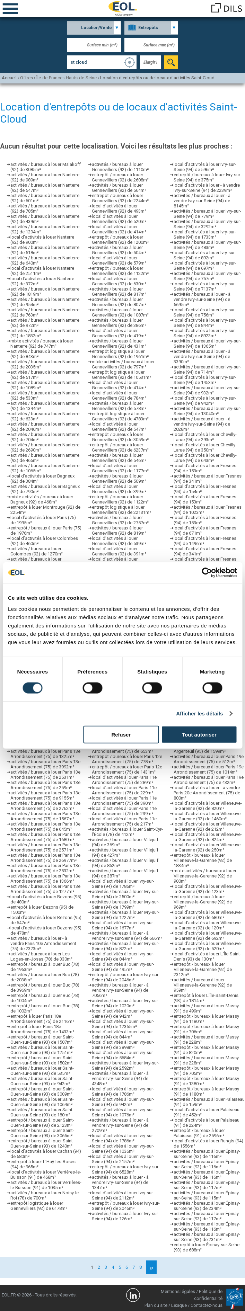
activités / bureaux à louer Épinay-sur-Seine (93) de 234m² (207, 1206)
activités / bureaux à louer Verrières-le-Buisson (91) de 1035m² (45, 1185)
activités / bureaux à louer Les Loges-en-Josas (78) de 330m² (41, 956)
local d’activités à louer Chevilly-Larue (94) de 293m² (205, 437)
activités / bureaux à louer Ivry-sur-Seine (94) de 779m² (207, 213)
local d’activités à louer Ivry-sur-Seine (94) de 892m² (205, 255)
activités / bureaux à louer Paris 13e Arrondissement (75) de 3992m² (45, 764)
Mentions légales (178, 1291)
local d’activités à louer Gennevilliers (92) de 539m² (119, 541)
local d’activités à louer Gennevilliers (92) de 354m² (119, 561)
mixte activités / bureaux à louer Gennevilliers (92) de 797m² (123, 364)
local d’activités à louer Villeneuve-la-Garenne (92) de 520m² (208, 946)
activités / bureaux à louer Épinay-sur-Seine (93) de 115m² (207, 1195)
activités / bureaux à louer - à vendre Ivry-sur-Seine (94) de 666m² (127, 935)
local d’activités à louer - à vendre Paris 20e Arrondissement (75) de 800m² (207, 793)
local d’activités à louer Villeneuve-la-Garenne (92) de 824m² (208, 837)
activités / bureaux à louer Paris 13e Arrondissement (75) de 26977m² (45, 858)
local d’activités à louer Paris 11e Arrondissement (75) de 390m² (124, 800)
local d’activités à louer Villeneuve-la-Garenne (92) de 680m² (208, 915)
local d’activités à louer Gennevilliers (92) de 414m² (119, 229)
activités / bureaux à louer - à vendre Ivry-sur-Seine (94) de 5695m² (202, 299)
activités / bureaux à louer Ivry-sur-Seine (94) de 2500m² (125, 894)
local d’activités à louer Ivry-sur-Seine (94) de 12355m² (123, 1024)
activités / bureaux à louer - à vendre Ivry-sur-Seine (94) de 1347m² (120, 1182)
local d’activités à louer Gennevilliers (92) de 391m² (119, 551)
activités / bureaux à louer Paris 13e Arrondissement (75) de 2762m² (45, 806)
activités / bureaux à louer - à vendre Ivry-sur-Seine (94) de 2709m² (120, 1125)
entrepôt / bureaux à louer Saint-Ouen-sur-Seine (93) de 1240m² (42, 1143)
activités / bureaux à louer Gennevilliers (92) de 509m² (119, 478)
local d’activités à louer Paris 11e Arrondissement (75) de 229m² (124, 790)
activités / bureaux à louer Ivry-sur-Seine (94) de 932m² (207, 390)
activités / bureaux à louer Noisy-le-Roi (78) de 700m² (45, 1195)
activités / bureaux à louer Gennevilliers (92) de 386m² (119, 323)
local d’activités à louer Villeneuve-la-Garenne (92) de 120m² (208, 925)
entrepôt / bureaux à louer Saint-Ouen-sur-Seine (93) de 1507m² (42, 1039)
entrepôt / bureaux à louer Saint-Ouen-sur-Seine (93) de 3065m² (42, 1133)
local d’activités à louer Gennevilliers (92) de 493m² (119, 208)
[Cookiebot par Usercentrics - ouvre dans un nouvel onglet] (206, 573)
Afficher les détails (199, 713)
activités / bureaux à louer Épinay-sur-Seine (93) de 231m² (207, 1237)
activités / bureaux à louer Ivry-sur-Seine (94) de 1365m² (207, 343)
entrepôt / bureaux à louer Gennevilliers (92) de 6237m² (120, 447)
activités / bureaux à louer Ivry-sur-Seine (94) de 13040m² (207, 411)
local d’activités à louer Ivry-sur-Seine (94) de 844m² (123, 956)
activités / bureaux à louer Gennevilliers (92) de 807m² (119, 302)
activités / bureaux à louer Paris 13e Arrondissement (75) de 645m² (45, 826)
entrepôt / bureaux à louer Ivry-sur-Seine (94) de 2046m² (126, 977)
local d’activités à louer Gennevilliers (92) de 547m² (119, 426)
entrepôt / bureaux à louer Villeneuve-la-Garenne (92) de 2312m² (203, 969)
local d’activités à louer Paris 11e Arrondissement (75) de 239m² (124, 811)
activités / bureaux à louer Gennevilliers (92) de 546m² (119, 458)
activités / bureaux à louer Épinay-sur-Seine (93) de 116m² (207, 1154)
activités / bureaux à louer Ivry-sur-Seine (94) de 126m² (125, 1216)
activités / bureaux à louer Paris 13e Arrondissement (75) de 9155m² (45, 795)
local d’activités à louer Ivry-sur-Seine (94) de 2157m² (123, 1159)
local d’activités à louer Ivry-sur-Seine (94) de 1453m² (205, 380)
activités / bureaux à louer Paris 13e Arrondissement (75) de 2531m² (45, 774)
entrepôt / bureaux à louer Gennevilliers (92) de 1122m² (120, 271)
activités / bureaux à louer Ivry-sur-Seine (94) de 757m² (207, 276)
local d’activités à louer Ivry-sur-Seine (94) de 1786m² (123, 884)
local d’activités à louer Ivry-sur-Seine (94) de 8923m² (205, 333)
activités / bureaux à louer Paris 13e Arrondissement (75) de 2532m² (45, 868)
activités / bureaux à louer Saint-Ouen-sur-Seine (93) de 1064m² (42, 1102)
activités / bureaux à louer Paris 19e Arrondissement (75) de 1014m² (209, 769)
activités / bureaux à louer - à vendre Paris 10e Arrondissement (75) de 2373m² (43, 943)
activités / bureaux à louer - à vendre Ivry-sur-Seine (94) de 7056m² (120, 990)
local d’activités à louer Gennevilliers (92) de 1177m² (120, 468)
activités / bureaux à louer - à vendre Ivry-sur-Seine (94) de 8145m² (202, 200)
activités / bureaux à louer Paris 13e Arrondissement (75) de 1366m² (45, 878)
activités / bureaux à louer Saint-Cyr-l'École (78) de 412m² (127, 832)
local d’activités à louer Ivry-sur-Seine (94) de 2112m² (123, 1195)
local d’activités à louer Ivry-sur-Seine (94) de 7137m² (205, 286)
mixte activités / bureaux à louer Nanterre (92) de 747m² (41, 343)
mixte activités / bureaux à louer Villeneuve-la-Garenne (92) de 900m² (205, 876)
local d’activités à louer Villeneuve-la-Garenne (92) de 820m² (208, 806)
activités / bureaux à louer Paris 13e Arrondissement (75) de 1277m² (45, 889)
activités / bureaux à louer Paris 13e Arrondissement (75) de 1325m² (45, 754)
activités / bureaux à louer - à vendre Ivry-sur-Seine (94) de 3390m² (202, 356)
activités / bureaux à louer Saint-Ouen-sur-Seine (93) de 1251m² (42, 1050)
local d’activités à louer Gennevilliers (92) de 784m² (119, 395)
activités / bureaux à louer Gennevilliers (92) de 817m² (119, 291)
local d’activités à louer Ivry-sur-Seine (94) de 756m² (205, 312)
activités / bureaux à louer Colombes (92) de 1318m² (36, 561)
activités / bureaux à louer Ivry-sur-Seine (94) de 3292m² (207, 224)
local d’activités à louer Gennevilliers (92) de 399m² (119, 489)
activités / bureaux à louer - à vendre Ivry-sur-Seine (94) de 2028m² (202, 424)
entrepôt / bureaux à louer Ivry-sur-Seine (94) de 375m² (208, 177)
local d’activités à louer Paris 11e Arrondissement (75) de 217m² (124, 821)
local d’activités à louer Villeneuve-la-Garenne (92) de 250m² (208, 847)
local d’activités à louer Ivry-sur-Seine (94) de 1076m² (123, 1112)
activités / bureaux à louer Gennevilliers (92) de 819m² (119, 530)
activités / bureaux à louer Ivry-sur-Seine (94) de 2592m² (125, 1065)
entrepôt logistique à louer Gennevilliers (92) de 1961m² (120, 354)
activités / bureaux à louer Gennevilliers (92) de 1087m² (120, 312)
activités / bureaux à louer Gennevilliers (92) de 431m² (119, 343)
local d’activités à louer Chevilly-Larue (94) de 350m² (205, 447)
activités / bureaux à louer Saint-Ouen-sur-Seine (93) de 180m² (42, 1112)
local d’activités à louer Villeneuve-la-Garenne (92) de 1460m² (208, 816)
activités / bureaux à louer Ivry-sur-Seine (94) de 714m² (207, 369)
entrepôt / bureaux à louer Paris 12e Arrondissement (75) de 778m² (127, 759)
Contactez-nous (206, 1305)
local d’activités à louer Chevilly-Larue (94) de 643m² (205, 458)
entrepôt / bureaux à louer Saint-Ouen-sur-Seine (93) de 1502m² (42, 1060)
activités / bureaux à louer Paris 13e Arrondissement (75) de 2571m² (45, 847)
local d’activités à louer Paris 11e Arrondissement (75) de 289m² (124, 780)
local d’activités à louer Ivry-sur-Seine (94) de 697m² (205, 265)
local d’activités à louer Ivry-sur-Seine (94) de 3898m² (123, 1045)
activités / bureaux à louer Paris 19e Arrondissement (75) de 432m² (209, 780)
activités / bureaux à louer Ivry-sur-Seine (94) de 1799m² (125, 904)
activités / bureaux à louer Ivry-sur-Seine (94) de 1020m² (125, 1003)
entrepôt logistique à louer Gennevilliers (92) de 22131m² (121, 510)
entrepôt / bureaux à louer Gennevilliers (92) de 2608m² (120, 177)
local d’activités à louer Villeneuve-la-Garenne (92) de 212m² (208, 826)
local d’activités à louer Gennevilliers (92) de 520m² (119, 219)
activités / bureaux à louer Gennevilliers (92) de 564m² (119, 187)
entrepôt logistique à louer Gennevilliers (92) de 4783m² (120, 416)
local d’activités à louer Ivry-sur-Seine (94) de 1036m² (123, 1148)
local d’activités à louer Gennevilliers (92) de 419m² (119, 333)
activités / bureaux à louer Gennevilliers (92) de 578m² (119, 406)
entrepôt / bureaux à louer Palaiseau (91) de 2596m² (199, 1133)
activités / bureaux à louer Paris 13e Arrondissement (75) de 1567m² (45, 816)
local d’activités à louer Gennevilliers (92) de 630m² (119, 281)
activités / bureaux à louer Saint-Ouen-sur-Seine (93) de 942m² (42, 1081)
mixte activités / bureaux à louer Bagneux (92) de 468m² (41, 499)
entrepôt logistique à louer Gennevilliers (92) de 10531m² (121, 374)
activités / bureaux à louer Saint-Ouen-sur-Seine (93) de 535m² (42, 1070)
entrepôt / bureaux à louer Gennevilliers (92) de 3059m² (120, 437)
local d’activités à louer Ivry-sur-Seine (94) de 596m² (205, 167)
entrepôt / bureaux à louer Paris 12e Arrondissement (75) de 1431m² (127, 769)
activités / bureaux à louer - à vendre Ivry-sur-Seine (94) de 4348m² (120, 1078)
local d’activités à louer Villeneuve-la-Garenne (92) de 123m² (208, 889)
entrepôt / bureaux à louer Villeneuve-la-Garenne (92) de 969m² (203, 902)
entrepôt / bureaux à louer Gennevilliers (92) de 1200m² (120, 239)
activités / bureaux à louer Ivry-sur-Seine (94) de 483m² (207, 245)
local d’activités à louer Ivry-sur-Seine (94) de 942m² (123, 1013)
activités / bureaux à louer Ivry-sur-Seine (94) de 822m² (125, 946)
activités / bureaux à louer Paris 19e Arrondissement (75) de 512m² (209, 759)
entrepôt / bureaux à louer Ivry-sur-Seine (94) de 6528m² (126, 1169)
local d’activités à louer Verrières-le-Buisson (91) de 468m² (45, 1174)
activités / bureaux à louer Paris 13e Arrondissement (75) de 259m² (45, 785)
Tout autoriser (199, 734)
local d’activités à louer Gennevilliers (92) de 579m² (119, 260)
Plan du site (156, 1305)
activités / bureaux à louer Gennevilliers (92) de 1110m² (120, 167)
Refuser (121, 734)
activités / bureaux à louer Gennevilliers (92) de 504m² (119, 250)
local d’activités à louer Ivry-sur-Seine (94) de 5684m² (123, 1055)
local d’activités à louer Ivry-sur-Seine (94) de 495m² (123, 967)
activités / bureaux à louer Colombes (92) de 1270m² (36, 551)
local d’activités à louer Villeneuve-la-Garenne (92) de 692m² (208, 935)
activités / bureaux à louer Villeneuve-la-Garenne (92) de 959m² (203, 985)
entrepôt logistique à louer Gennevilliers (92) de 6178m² (38, 1206)
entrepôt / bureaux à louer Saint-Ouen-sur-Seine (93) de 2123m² (42, 1122)
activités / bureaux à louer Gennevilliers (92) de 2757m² (120, 520)
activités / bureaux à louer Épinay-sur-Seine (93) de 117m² (207, 1185)
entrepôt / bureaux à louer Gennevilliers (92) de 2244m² (120, 198)
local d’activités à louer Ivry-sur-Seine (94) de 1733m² (205, 234)
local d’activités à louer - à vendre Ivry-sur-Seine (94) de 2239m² (207, 187)
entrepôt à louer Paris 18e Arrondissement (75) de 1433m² (42, 1029)
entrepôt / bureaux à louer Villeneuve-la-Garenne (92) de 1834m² (203, 860)
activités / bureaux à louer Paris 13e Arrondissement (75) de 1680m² (45, 837)
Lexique (179, 1305)
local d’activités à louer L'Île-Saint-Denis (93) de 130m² (207, 956)
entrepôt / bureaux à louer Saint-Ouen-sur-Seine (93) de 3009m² (42, 1091)
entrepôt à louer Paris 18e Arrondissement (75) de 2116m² (42, 1019)
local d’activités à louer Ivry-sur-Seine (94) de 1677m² (123, 925)
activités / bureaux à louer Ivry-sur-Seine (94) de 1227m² (125, 915)
